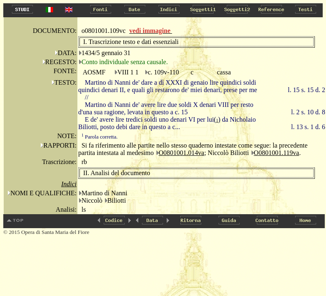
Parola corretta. (100, 137)
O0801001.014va (182, 152)
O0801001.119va (276, 152)
